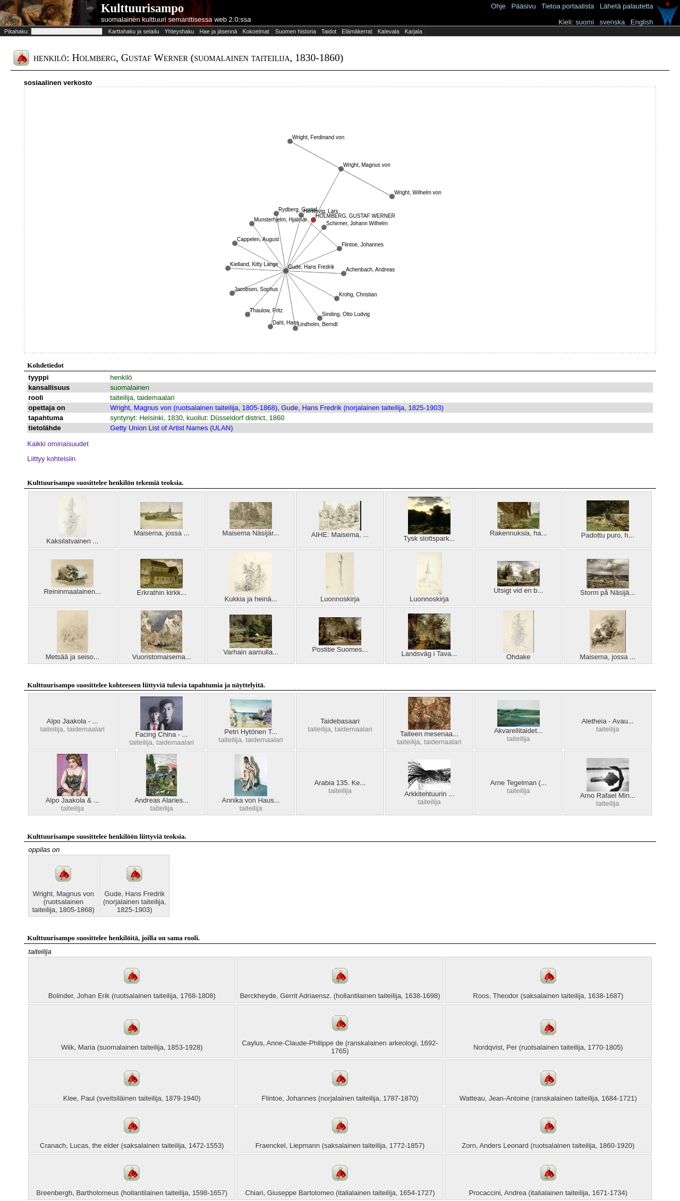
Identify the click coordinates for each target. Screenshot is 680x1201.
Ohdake (518, 657)
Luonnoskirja (340, 599)
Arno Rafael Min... (607, 795)
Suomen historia (295, 31)
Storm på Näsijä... (607, 593)
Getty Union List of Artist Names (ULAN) (171, 428)
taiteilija (121, 398)
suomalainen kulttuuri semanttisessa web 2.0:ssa (176, 19)
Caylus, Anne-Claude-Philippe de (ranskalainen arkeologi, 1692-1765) (340, 1047)
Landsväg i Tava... (429, 654)
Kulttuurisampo (142, 8)
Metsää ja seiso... (72, 657)
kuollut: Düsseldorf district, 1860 (235, 418)
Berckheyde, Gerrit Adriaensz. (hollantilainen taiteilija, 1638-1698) (340, 996)
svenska (612, 22)
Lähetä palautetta (626, 6)
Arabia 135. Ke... (340, 783)
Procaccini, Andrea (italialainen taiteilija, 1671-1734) (548, 1193)
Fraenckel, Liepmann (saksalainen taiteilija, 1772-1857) (340, 1145)
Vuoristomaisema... (161, 657)
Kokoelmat (255, 31)
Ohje (498, 6)
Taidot (328, 31)
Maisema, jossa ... (162, 533)
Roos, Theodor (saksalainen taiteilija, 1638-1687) (548, 996)
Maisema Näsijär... (251, 533)
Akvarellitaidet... (518, 731)
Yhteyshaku (179, 31)
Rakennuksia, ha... (518, 533)
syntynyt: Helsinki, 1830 (146, 418)
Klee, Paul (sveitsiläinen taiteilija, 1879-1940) (132, 1098)
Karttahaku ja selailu (133, 31)
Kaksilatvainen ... (72, 541)
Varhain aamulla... (250, 652)
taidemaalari (156, 398)
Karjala (413, 31)
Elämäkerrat (357, 31)
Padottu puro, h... (607, 535)
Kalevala (389, 31)
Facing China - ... (161, 734)
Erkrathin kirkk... (161, 593)
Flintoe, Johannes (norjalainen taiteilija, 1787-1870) (340, 1098)
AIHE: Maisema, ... (340, 535)
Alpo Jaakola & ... (72, 800)
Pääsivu (523, 6)
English (642, 22)
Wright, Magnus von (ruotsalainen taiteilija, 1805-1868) (193, 408)
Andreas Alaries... (161, 800)
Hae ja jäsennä (218, 31)
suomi (584, 22)
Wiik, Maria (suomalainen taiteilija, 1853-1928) (132, 1047)
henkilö (121, 377)
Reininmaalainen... (72, 591)
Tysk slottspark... (429, 538)
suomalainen (129, 387)
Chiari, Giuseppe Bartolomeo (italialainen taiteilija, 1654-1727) (340, 1193)
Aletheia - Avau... (608, 721)
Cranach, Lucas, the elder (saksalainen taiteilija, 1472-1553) (132, 1145)
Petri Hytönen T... (250, 732)
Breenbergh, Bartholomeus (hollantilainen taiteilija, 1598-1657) (131, 1193)
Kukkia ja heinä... (251, 599)
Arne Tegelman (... (518, 783)
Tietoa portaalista (567, 6)
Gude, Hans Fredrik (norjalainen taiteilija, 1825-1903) (362, 408)
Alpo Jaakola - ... (72, 721)
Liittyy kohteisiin (51, 459)
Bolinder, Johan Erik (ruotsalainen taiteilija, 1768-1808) (132, 996)
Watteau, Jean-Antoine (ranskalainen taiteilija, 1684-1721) (548, 1098)
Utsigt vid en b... (518, 590)
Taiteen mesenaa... (429, 734)
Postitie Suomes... (340, 649)
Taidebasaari (340, 721)
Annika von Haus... (251, 800)
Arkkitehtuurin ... (429, 794)
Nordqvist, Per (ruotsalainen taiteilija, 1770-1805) (548, 1047)
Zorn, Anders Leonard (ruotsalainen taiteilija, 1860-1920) (548, 1145)
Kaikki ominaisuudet (58, 444)
